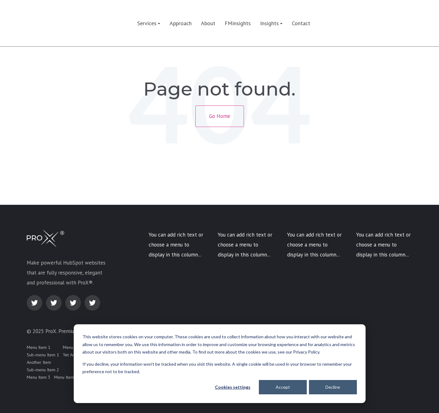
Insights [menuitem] (269, 23)
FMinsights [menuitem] (238, 23)
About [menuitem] (208, 23)
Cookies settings (232, 387)
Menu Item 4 (66, 377)
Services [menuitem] (146, 23)
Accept (283, 387)
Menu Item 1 (38, 347)
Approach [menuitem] (181, 23)
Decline (332, 387)
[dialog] (220, 363)
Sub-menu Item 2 (43, 370)
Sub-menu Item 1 (43, 355)
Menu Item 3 (38, 377)
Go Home (219, 116)
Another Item (39, 362)
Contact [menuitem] (301, 23)
